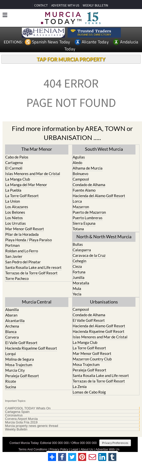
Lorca (77, 201)
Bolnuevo (80, 173)
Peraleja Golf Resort (22, 375)
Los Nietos (14, 217)
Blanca (11, 331)
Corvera (12, 337)
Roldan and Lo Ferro (21, 251)
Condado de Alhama (89, 184)
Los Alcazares (16, 206)
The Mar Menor (36, 149)
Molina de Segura (19, 359)
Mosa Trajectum (18, 364)
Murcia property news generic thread (31, 425)
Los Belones (15, 212)
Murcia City (15, 370)
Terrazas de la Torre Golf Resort (31, 273)
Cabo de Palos (16, 157)
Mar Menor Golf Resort (24, 228)
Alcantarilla (15, 320)
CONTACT (41, 5)
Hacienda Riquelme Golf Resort (31, 348)
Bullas (78, 244)
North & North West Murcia (103, 236)
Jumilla (78, 277)
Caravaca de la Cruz (89, 255)
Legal (74, 449)
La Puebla (13, 190)
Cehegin (79, 261)
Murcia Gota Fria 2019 (21, 422)
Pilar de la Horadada (22, 234)
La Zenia (80, 386)
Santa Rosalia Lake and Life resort (33, 267)
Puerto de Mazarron (89, 212)
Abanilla (12, 309)
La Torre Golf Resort (22, 195)
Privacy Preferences (115, 443)
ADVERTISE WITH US (65, 5)
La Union (12, 201)
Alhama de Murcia (88, 168)
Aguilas (79, 157)
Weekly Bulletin (16, 429)
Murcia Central (37, 301)
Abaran (11, 315)
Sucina (10, 386)
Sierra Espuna (84, 223)
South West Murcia (104, 149)
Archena (12, 326)
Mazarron (81, 206)
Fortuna (79, 272)
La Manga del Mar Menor (26, 184)
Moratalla (81, 283)
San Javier (13, 256)
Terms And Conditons (32, 449)
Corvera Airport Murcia (21, 418)
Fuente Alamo (84, 190)
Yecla (77, 294)
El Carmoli (13, 168)
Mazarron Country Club (92, 359)
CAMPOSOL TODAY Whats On (28, 408)
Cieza (77, 266)
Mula (77, 288)
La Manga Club (17, 179)
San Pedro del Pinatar (23, 262)
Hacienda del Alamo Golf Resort (99, 195)
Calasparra (82, 250)
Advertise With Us (107, 449)
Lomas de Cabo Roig (89, 392)
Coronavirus (14, 415)
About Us (87, 449)
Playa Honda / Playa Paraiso (28, 240)
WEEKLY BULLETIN (95, 5)
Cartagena (14, 162)
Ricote (10, 381)
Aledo (77, 162)
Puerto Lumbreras (88, 217)
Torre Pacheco (17, 278)
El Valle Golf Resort (21, 342)
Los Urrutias (15, 223)
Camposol (81, 179)
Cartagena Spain (17, 411)
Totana (78, 228)
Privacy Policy (59, 449)
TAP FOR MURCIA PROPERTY (71, 59)
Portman (12, 245)
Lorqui (10, 353)
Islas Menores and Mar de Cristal (32, 173)
